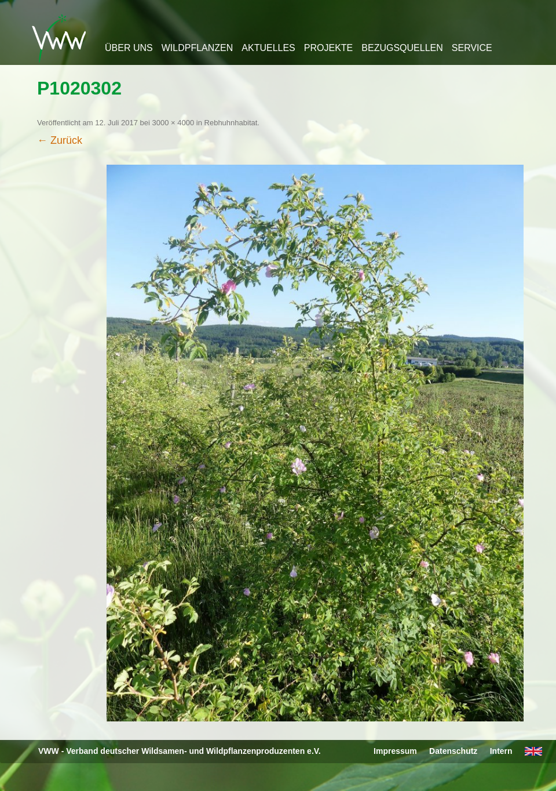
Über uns (129, 48)
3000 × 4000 (173, 122)
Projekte (328, 48)
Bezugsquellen (401, 48)
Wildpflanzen (197, 48)
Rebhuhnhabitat (231, 122)
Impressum (395, 751)
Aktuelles (268, 48)
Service (472, 48)
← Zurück (59, 140)
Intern (501, 751)
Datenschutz (453, 751)
